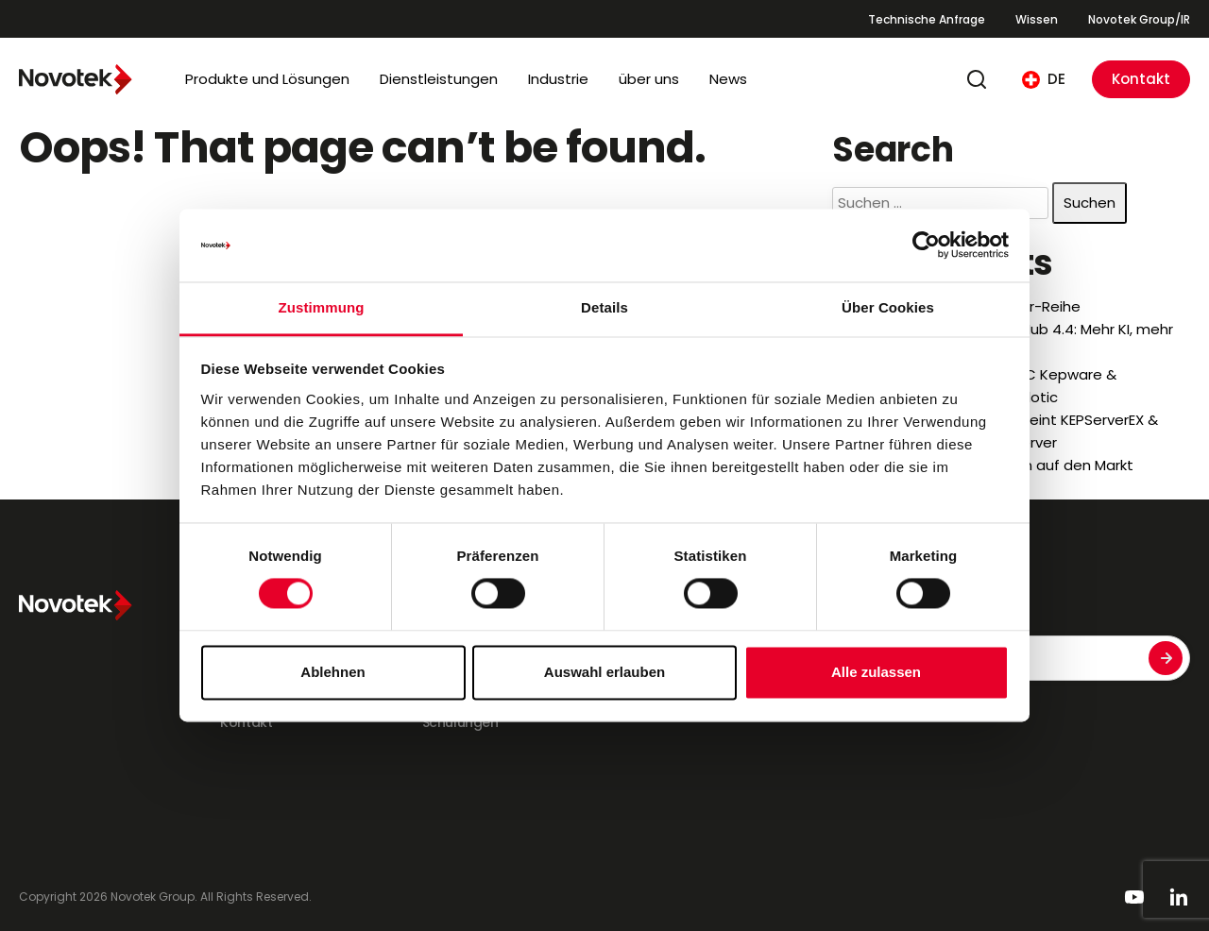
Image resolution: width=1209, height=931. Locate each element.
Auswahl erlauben (604, 672)
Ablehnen (332, 672)
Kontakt (1141, 79)
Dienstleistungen (439, 79)
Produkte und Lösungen (267, 79)
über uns (649, 79)
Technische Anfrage (926, 19)
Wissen (1036, 19)
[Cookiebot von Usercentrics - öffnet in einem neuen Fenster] (926, 245)
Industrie (558, 79)
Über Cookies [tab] (888, 307)
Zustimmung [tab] (322, 307)
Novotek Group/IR (1139, 19)
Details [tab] (604, 307)
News (728, 79)
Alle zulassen (876, 672)
